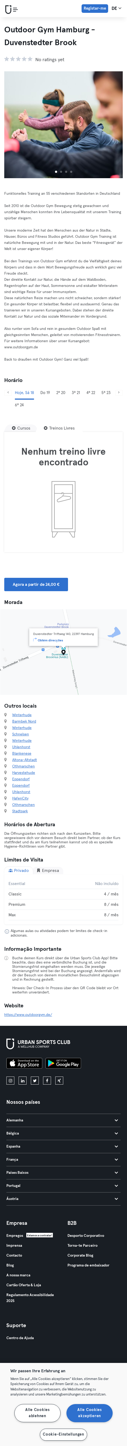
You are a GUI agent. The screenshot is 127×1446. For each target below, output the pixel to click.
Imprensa (14, 1246)
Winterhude (22, 715)
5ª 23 (106, 393)
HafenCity (20, 798)
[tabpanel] (63, 899)
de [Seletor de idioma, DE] (116, 8)
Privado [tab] (19, 870)
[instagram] (10, 1081)
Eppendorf (21, 779)
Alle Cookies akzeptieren (89, 1413)
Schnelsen (20, 734)
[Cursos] (21, 428)
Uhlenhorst (21, 747)
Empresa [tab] (47, 870)
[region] (63, 1404)
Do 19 (45, 393)
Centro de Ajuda (20, 1338)
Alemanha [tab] (62, 1120)
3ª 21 (76, 393)
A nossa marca (18, 1275)
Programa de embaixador (88, 1265)
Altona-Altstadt (24, 760)
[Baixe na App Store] (24, 1064)
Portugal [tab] (62, 1186)
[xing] (59, 1081)
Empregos (14, 1236)
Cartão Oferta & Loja (23, 1285)
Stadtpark (20, 811)
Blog (10, 1265)
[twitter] (35, 1081)
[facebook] (47, 1081)
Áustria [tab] (62, 1199)
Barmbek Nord (24, 721)
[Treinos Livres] (59, 428)
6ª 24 (19, 405)
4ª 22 (90, 393)
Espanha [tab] (62, 1146)
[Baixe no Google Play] (63, 1064)
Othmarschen (23, 766)
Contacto (14, 1255)
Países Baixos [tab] (62, 1173)
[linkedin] (23, 1081)
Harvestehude (23, 773)
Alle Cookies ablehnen (37, 1413)
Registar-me (95, 8)
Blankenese (21, 753)
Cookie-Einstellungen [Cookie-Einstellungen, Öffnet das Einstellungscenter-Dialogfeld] (63, 1434)
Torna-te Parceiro (82, 1246)
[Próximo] (119, 393)
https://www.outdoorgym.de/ (28, 1015)
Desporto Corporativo (85, 1236)
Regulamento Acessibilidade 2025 (30, 1298)
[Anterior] (8, 393)
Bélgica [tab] (62, 1133)
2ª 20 (60, 393)
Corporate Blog (80, 1255)
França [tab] (62, 1159)
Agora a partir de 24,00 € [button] (36, 584)
